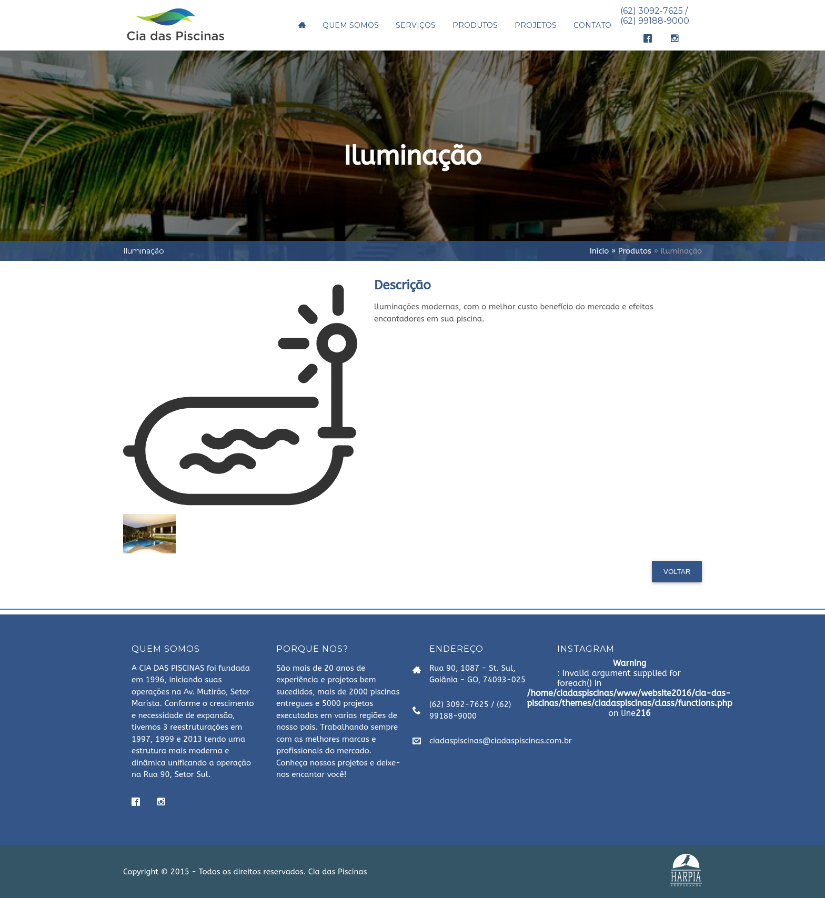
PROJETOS (536, 25)
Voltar (676, 572)
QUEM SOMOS (351, 25)
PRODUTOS (475, 25)
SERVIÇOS (416, 25)
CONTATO (592, 25)
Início (599, 251)
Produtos (634, 251)
